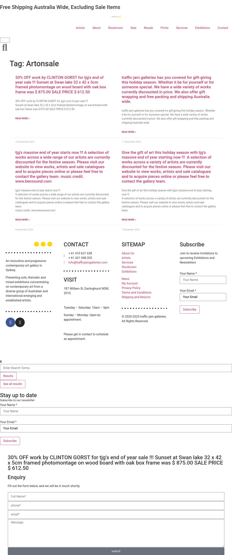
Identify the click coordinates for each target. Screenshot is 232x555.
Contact (223, 28)
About (96, 28)
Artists (80, 28)
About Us (128, 253)
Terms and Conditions (136, 292)
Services (182, 28)
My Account (130, 283)
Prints (165, 28)
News (125, 279)
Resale (148, 28)
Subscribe (189, 309)
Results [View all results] (8, 376)
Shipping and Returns (136, 297)
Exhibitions (202, 28)
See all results (12, 384)
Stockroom (115, 28)
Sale (133, 28)
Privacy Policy (131, 288)
